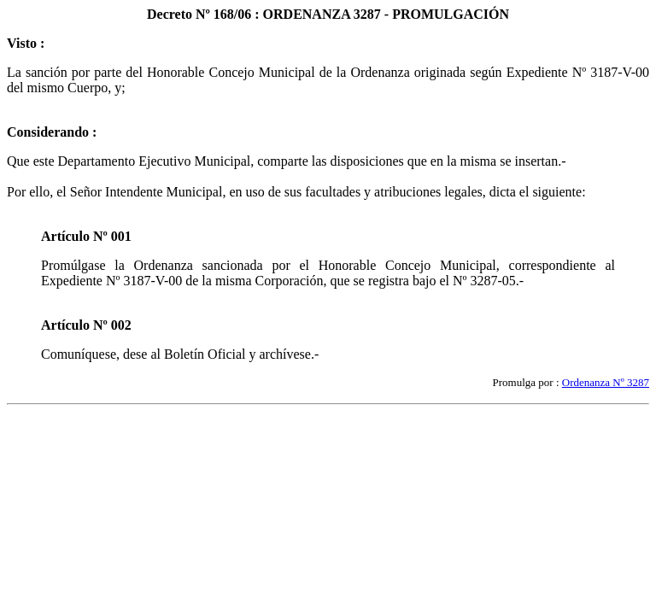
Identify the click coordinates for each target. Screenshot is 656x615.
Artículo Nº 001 (86, 236)
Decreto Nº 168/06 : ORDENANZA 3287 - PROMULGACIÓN (328, 14)
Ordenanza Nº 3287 (605, 382)
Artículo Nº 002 (86, 325)
